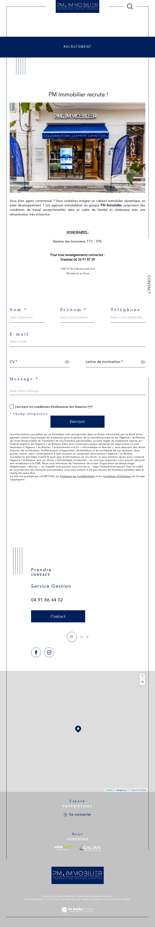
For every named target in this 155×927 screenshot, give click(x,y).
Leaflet (108, 790)
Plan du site (51, 899)
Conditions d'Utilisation (117, 476)
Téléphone (126, 310)
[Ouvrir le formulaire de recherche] (130, 6)
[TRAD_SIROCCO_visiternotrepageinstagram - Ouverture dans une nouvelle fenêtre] (49, 652)
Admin (85, 899)
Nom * (18, 310)
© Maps (120, 790)
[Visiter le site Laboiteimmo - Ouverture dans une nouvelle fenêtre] (77, 914)
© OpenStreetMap (138, 790)
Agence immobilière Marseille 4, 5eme (37, 18)
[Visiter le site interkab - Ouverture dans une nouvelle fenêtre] (63, 847)
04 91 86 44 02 (47, 600)
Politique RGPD (111, 899)
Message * (24, 379)
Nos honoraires (33, 899)
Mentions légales (70, 899)
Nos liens (96, 899)
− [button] (142, 682)
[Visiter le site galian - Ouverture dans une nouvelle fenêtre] (90, 847)
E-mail (19, 334)
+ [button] (142, 676)
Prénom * (73, 310)
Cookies (126, 899)
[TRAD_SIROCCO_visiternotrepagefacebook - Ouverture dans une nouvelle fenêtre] (36, 652)
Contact (149, 284)
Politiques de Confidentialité (77, 476)
